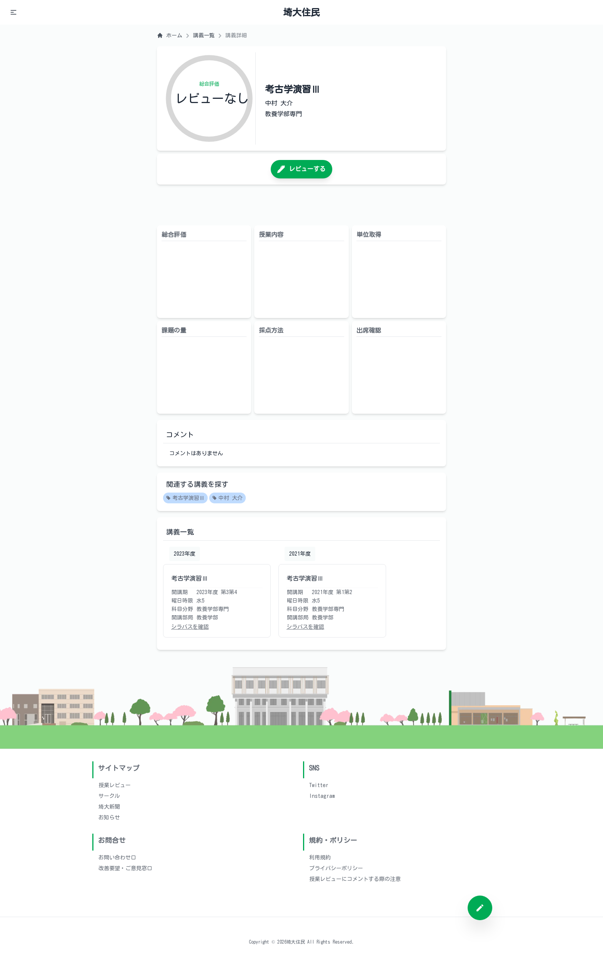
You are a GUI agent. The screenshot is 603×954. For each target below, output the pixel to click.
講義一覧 (204, 35)
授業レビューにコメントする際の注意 (355, 879)
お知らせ (109, 817)
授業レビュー (114, 785)
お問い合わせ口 (117, 857)
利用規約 (320, 857)
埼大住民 (301, 12)
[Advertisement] (301, 205)
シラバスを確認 (190, 626)
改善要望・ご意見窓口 (125, 868)
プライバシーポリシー (336, 868)
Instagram (322, 796)
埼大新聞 (109, 806)
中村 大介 (227, 498)
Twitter (318, 785)
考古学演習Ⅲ (185, 498)
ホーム (169, 35)
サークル (109, 796)
